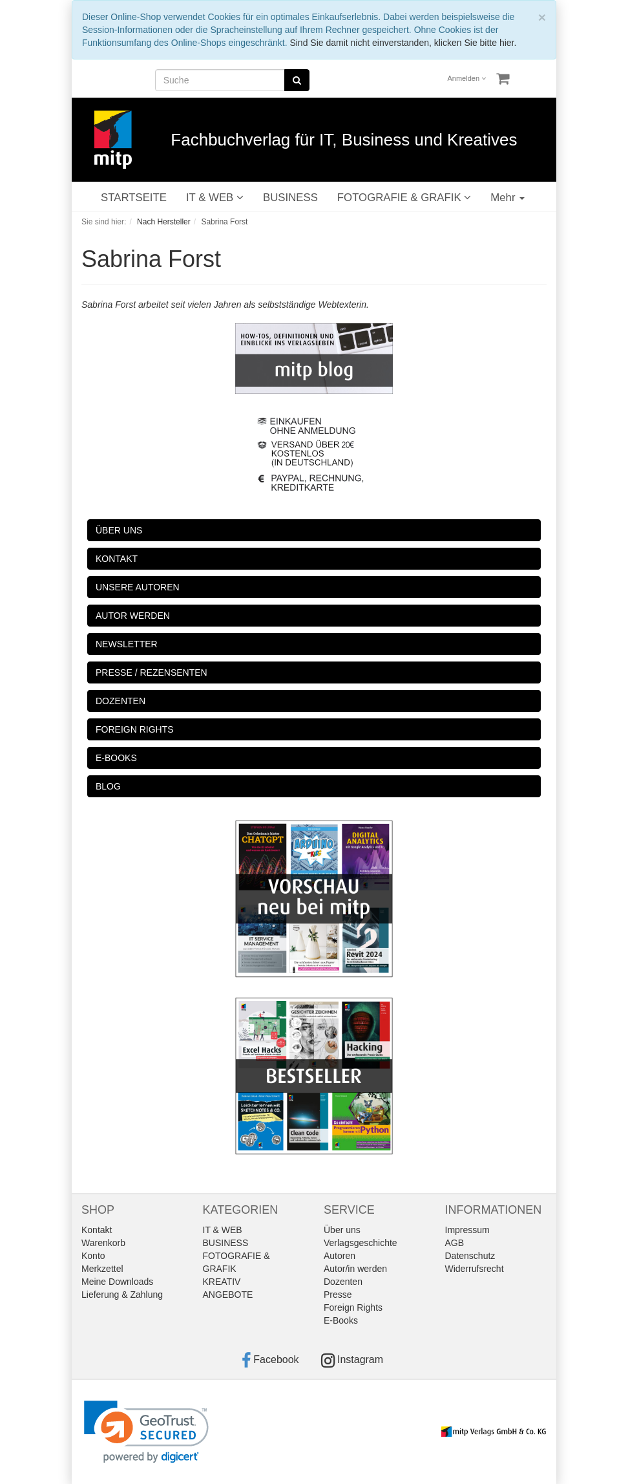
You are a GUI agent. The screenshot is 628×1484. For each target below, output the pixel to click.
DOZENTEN (120, 701)
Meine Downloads (117, 1281)
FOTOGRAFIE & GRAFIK (404, 197)
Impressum (467, 1230)
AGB (455, 1243)
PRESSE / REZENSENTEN (151, 672)
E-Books (341, 1320)
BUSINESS (290, 197)
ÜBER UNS (119, 530)
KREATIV (222, 1281)
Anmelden (467, 78)
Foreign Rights (353, 1307)
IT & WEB (215, 197)
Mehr (507, 197)
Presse (338, 1294)
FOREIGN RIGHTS (135, 729)
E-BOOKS (116, 758)
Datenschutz (470, 1256)
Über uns (342, 1230)
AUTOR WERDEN (133, 615)
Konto (93, 1256)
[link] (146, 1432)
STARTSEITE (134, 197)
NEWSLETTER (127, 644)
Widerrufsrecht (474, 1269)
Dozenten (343, 1281)
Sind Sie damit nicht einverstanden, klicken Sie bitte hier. (402, 43)
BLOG (108, 786)
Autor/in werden (355, 1269)
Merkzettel (102, 1269)
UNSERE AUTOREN (138, 587)
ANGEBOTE (228, 1294)
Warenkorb (103, 1243)
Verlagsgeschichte (360, 1243)
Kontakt (96, 1230)
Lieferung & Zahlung (122, 1294)
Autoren (339, 1256)
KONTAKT (117, 559)
